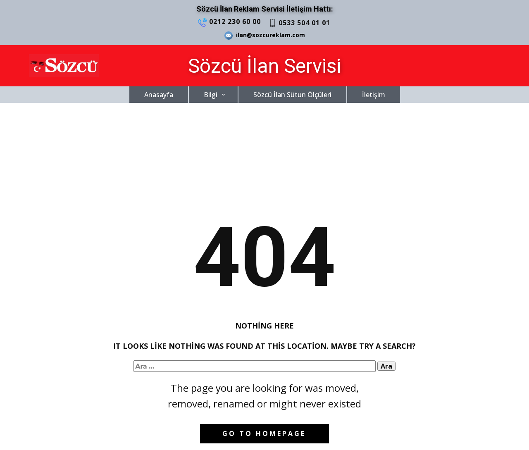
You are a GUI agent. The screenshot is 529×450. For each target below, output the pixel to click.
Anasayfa (158, 94)
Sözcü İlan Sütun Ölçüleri (292, 94)
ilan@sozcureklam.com (264, 35)
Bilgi (210, 94)
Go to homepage (264, 433)
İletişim (373, 94)
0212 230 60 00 (229, 22)
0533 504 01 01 (299, 23)
